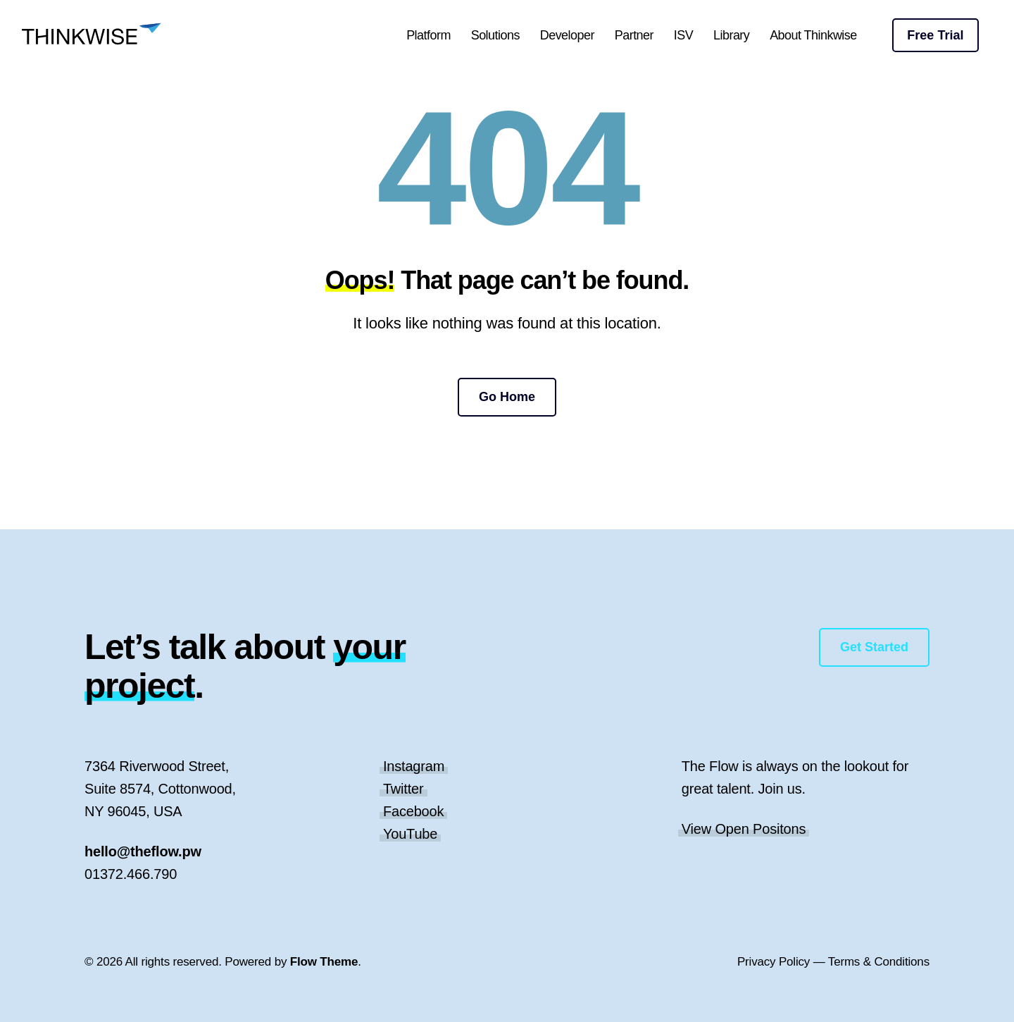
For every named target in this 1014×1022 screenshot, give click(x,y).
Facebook (413, 811)
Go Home (507, 397)
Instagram (413, 766)
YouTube (410, 834)
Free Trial (935, 35)
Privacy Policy (773, 961)
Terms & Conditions (879, 961)
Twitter (403, 788)
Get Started (874, 647)
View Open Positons (744, 829)
